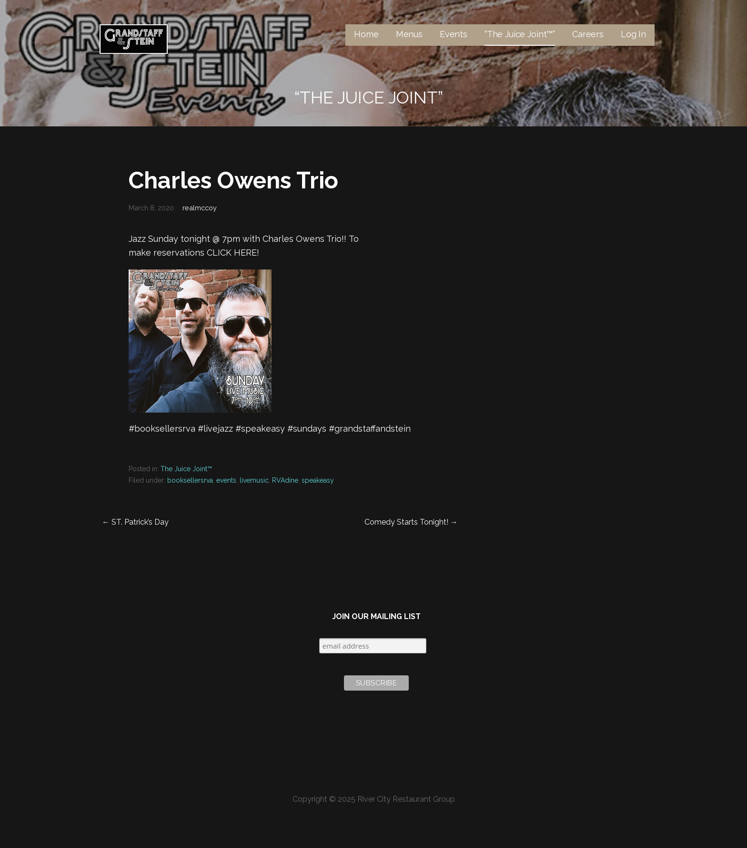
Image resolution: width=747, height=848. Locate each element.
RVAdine (285, 480)
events (226, 480)
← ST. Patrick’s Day (135, 522)
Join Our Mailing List (376, 616)
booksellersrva (190, 480)
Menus (409, 34)
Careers (588, 34)
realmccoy (199, 208)
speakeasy (318, 480)
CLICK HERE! (233, 253)
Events (453, 34)
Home (366, 34)
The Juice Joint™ (186, 469)
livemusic (254, 480)
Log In (633, 34)
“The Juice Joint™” (520, 34)
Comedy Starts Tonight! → (411, 522)
